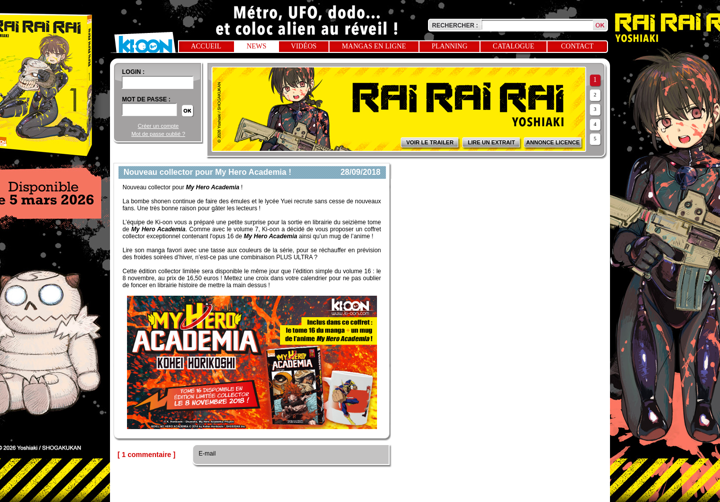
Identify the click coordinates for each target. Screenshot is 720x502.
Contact (577, 46)
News (256, 46)
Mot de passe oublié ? (159, 134)
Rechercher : (455, 25)
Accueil (206, 46)
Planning (450, 46)
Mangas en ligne (374, 46)
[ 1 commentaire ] (147, 455)
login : (133, 71)
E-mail (206, 453)
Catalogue (513, 46)
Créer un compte (158, 126)
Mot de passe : (146, 99)
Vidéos (303, 46)
